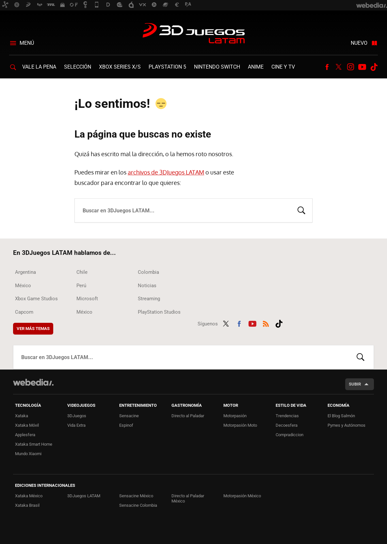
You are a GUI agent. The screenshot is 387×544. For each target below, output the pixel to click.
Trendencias (287, 415)
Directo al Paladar (187, 415)
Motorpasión (235, 415)
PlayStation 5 (167, 67)
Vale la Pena (39, 67)
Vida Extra (76, 425)
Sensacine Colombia (138, 505)
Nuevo (359, 43)
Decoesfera (287, 425)
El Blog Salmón (341, 415)
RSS (266, 323)
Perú (81, 285)
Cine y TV (283, 67)
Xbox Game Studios (36, 299)
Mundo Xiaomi (28, 453)
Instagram (350, 67)
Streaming (149, 299)
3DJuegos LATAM (193, 34)
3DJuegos (76, 415)
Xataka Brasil (27, 505)
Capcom (24, 312)
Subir (355, 384)
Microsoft (87, 299)
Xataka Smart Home (33, 444)
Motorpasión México (242, 495)
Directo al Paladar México (187, 498)
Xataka (21, 415)
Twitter (339, 67)
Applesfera (25, 434)
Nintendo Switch (217, 67)
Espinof (126, 425)
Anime (256, 67)
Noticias (147, 285)
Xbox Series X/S (120, 67)
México (23, 285)
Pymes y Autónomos (346, 425)
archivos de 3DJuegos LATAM (166, 172)
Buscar (301, 210)
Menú (27, 43)
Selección (77, 67)
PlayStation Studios (159, 312)
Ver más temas (33, 328)
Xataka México (28, 495)
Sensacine (129, 415)
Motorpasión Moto (240, 425)
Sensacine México (136, 495)
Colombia (148, 272)
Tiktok (374, 67)
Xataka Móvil (27, 425)
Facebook (327, 67)
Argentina (25, 272)
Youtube (362, 67)
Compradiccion (289, 434)
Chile (82, 272)
